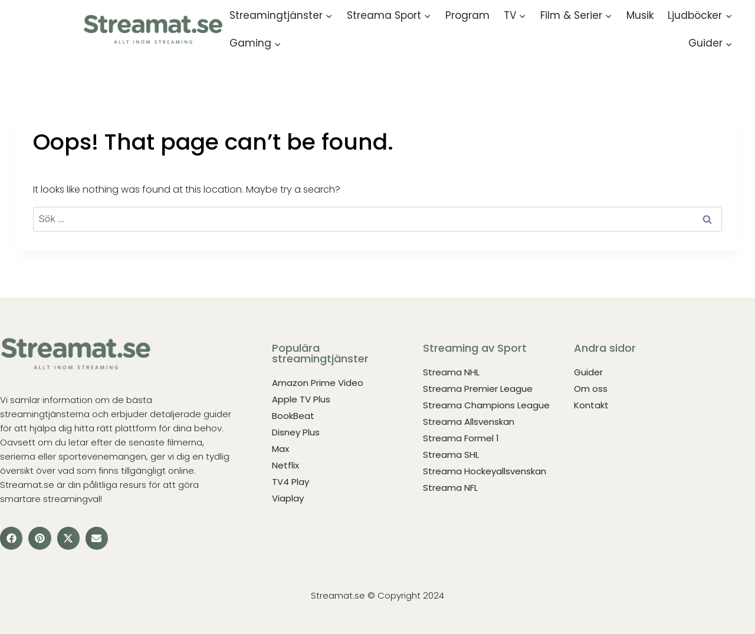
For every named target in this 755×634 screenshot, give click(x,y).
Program (467, 15)
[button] (11, 538)
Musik (640, 15)
